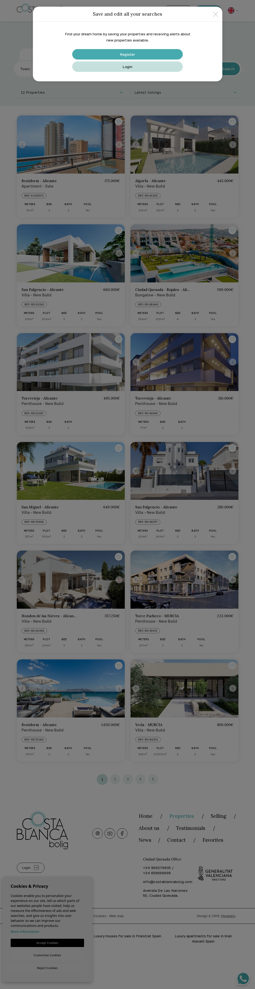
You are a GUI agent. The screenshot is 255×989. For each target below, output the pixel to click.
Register (127, 54)
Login (127, 66)
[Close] (215, 14)
